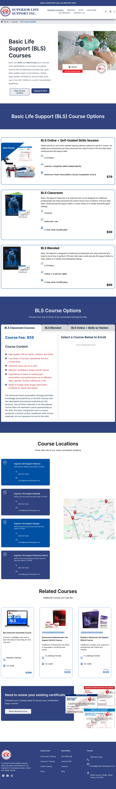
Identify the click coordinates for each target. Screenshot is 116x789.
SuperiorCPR (66, 761)
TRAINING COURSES (55, 10)
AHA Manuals (66, 756)
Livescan (64, 766)
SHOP (81, 10)
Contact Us (79, 13)
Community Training (48, 756)
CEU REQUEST (64, 13)
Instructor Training (47, 761)
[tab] (21, 328)
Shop (42, 771)
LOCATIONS (91, 10)
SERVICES (71, 10)
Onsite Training (46, 766)
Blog (63, 771)
